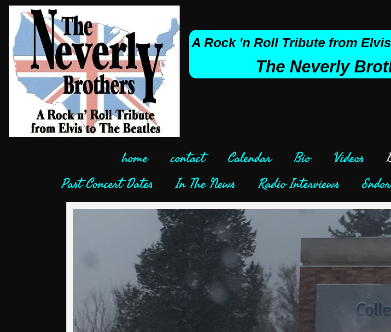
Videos (348, 158)
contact (188, 158)
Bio (302, 158)
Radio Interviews (298, 184)
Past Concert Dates (107, 184)
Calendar (249, 158)
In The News (205, 184)
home (135, 158)
